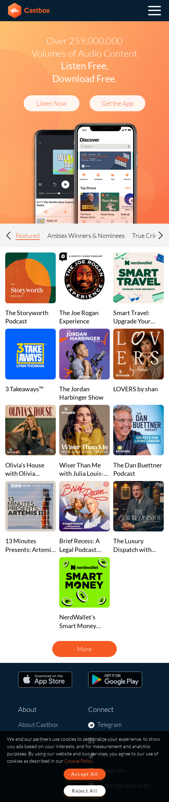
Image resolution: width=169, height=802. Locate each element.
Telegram (109, 724)
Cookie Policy (78, 761)
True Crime (147, 235)
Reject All (84, 791)
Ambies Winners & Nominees (86, 235)
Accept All (84, 774)
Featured (28, 235)
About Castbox (38, 724)
